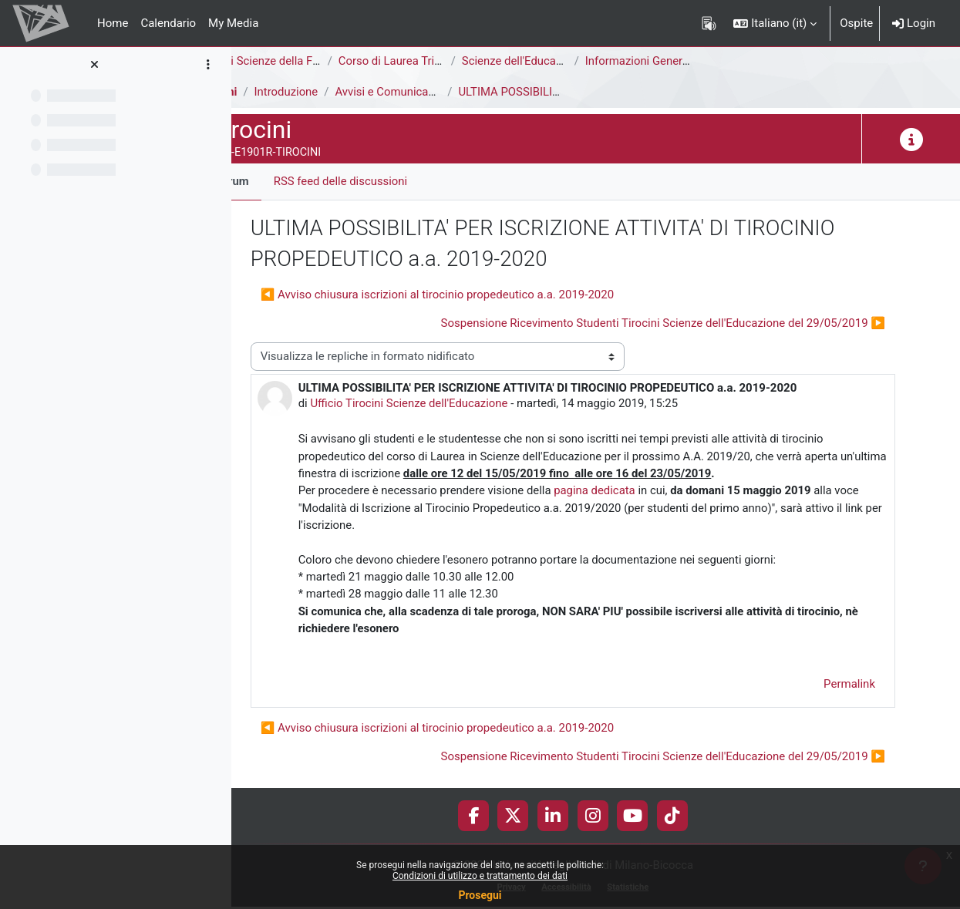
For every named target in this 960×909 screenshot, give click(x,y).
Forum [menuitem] (278, 181)
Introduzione (332, 92)
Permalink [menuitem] (849, 685)
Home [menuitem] (112, 23)
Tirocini (263, 92)
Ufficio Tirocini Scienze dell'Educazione (455, 403)
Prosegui (479, 895)
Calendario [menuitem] (168, 23)
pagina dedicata (642, 491)
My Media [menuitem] (233, 23)
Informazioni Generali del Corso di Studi (732, 61)
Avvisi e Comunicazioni (441, 92)
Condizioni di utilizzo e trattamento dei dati (480, 875)
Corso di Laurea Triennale (449, 61)
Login (913, 23)
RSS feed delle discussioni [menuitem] (386, 181)
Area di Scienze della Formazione (329, 61)
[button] (775, 23)
